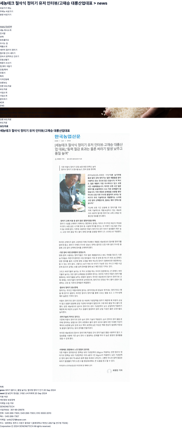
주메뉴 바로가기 (6, 11)
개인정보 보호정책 (7, 400)
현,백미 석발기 (6, 66)
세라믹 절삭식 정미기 (8, 50)
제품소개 (3, 46)
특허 (2, 76)
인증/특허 (4, 69)
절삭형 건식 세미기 (7, 53)
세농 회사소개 (5, 30)
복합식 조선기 (5, 63)
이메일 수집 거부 (7, 403)
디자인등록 (4, 79)
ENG (2, 106)
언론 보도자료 (5, 86)
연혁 (2, 37)
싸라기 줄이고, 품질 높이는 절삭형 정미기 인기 (24, 390)
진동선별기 (4, 60)
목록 (2, 387)
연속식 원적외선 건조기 (9, 56)
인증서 (2, 73)
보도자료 (3, 89)
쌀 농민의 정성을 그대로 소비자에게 (19, 393)
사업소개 (3, 92)
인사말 (2, 33)
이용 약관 (4, 397)
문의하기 (3, 99)
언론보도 (3, 83)
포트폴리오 (4, 40)
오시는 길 (4, 43)
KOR (2, 102)
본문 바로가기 (5, 14)
